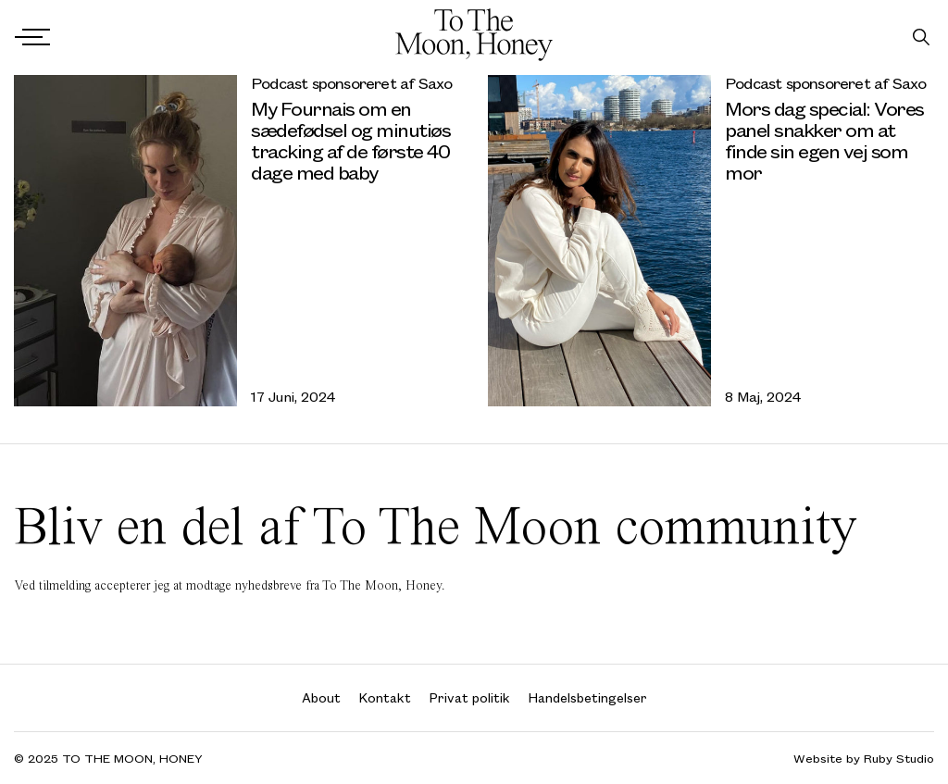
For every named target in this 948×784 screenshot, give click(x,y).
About (321, 697)
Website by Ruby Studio (863, 758)
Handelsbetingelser (588, 697)
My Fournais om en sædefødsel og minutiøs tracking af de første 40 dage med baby (350, 139)
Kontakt (385, 697)
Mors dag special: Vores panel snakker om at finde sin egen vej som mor (824, 139)
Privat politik (470, 697)
